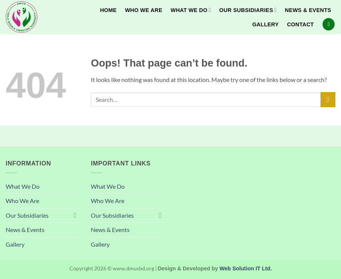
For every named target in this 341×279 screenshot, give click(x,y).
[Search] (329, 24)
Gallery (265, 24)
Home (108, 10)
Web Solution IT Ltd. (246, 268)
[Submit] (328, 99)
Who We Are (143, 10)
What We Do (191, 10)
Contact (300, 24)
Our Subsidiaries (248, 10)
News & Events (308, 10)
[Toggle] (75, 215)
